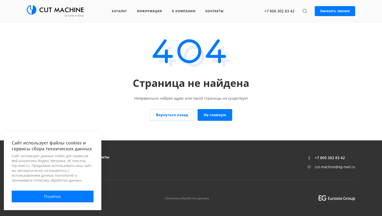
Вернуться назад (172, 114)
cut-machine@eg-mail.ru (335, 167)
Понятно (52, 196)
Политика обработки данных (187, 198)
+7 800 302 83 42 (279, 11)
